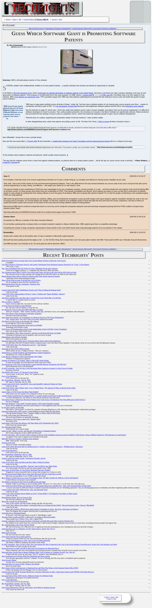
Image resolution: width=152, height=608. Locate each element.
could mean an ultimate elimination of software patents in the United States (65, 93)
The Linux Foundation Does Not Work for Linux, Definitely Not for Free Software (30, 269)
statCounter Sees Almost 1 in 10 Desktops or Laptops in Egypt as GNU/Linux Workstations (33, 318)
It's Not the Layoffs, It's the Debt (13, 408)
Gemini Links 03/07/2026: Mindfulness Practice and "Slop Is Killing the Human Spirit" (31, 291)
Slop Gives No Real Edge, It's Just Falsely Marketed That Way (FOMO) (26, 471)
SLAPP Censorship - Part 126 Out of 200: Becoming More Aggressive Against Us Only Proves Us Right (37, 369)
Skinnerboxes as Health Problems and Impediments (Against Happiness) (26, 353)
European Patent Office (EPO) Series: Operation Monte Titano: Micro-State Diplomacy (31, 341)
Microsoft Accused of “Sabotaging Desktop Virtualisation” (50, 29)
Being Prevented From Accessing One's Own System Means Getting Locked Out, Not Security (34, 261)
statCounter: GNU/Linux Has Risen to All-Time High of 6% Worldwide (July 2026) (30, 424)
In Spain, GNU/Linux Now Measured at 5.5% (17, 416)
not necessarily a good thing (66, 107)
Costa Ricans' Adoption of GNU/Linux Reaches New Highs (22, 357)
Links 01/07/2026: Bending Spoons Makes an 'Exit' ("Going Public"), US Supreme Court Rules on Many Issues (39, 494)
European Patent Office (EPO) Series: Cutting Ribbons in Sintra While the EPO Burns (31, 412)
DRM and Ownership (9, 533)
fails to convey (104, 122)
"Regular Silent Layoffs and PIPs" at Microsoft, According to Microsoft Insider (28, 518)
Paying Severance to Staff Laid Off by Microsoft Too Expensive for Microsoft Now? (30, 549)
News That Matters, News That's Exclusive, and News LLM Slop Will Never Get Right (31, 334)
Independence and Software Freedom (14, 337)
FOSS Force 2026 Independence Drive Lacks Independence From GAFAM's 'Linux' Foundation (34, 330)
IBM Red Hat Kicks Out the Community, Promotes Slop (21, 285)
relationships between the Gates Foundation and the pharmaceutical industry (81, 142)
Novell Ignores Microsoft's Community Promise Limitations (94, 29)
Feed (60, 19)
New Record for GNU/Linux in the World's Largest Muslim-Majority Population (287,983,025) (34, 365)
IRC (20, 19)
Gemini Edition (29, 19)
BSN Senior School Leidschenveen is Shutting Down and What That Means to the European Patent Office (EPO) (40, 568)
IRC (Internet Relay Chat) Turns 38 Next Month (18, 525)
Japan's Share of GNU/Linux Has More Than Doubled (20, 392)
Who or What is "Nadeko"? (11, 302)
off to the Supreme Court (22, 93)
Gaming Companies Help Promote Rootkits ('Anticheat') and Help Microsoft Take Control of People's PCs (38, 521)
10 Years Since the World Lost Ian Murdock (16, 306)
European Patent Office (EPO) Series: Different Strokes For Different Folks (27, 576)
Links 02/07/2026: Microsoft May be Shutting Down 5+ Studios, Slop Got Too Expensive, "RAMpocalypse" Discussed (42, 447)
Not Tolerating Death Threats (11, 427)
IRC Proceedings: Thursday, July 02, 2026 (16, 381)
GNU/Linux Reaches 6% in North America (16, 537)
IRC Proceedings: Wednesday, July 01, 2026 (17, 455)
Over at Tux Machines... (10, 377)
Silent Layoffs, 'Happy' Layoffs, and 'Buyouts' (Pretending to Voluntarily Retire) (29, 431)
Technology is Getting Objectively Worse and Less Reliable (22, 326)
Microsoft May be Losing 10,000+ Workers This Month (20, 564)
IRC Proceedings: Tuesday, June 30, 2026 (16, 584)
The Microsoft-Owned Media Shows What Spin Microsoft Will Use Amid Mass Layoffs (31, 474)
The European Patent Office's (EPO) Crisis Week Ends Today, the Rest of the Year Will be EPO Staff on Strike (39, 273)
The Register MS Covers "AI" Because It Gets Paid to (20, 373)
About (14, 19)
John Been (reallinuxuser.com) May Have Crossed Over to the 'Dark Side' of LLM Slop (31, 298)
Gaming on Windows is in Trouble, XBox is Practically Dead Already (25, 361)
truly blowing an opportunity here (27, 97)
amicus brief (87, 95)
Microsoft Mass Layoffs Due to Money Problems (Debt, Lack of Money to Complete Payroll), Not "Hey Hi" (38, 553)
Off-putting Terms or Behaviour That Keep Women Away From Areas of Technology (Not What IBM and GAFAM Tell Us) (43, 400)
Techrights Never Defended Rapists (14, 514)
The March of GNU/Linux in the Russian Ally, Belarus (20, 322)
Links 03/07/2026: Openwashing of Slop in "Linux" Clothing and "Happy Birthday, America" (33, 294)
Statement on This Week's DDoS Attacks (15, 349)
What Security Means (9, 561)
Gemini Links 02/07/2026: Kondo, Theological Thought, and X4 (23, 459)
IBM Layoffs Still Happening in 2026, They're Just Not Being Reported (26, 541)
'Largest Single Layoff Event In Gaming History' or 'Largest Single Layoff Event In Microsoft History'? (37, 396)
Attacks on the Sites (8, 443)
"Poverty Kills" (32, 142)
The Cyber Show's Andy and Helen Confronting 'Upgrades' (22, 314)
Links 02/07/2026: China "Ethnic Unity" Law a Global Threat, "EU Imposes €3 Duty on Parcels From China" (39, 388)
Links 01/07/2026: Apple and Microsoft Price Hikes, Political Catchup (25, 463)
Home (8, 19)
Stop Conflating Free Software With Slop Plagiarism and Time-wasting (26, 557)
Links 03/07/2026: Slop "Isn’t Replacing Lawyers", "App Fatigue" (24, 345)
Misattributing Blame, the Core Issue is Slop (17, 498)
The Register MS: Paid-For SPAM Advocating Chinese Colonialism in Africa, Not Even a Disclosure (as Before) (40, 510)
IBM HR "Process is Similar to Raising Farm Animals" (20, 439)
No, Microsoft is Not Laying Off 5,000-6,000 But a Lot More (22, 310)
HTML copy (105, 95)
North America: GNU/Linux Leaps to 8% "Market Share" (21, 420)
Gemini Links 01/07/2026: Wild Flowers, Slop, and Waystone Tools (25, 490)
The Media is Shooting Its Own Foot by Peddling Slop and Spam (24, 482)
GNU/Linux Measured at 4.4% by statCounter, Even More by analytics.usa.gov (28, 588)
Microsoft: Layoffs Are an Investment (14, 502)
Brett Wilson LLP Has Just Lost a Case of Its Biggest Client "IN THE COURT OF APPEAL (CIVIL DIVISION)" (40, 478)
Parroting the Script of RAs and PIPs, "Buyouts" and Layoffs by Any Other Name (29, 467)
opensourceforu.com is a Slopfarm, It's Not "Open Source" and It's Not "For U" (28, 529)
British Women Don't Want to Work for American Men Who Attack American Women (31, 277)
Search (54, 19)
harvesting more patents (134, 107)
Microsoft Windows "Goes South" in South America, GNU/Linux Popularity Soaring (30, 404)
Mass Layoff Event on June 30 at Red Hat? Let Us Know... (21, 281)
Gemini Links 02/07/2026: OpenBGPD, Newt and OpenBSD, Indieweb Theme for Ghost (32, 384)
